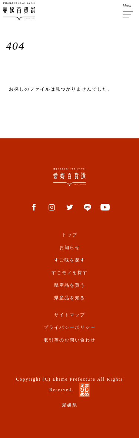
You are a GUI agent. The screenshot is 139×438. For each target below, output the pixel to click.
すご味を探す (69, 260)
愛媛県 (69, 405)
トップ (69, 234)
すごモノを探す (70, 272)
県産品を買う (69, 285)
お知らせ (69, 247)
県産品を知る (69, 297)
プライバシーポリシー (70, 327)
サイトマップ (69, 314)
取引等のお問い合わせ (70, 340)
